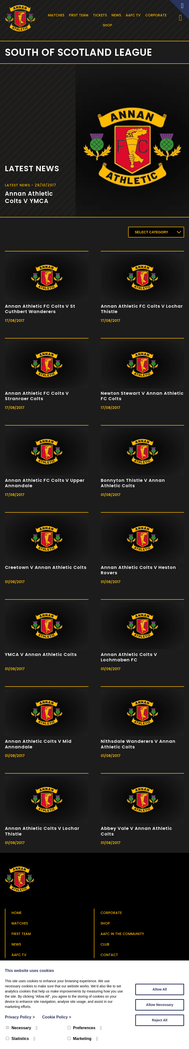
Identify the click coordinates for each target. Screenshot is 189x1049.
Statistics (17, 1039)
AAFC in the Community (122, 934)
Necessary (18, 1028)
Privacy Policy (20, 1017)
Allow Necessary (159, 1005)
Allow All (160, 989)
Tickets (101, 15)
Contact (109, 955)
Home (16, 913)
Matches (57, 15)
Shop (107, 25)
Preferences (81, 1028)
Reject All (159, 1020)
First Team (79, 15)
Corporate (156, 15)
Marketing (79, 1039)
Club (104, 945)
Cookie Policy (56, 1017)
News (117, 15)
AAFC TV (133, 15)
